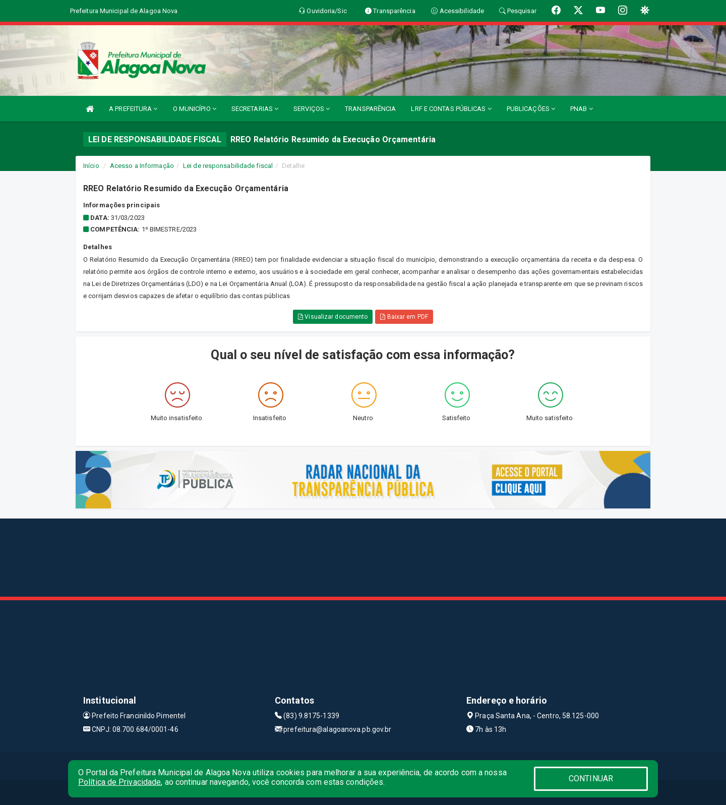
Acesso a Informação (142, 165)
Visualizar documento (333, 316)
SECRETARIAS (254, 108)
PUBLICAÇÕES (531, 108)
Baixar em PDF (404, 316)
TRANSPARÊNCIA (370, 108)
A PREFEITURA (133, 108)
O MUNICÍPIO (194, 108)
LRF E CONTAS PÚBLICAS (451, 108)
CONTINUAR (591, 778)
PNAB (581, 108)
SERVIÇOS (311, 108)
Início (91, 165)
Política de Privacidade (119, 782)
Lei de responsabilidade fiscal (228, 165)
